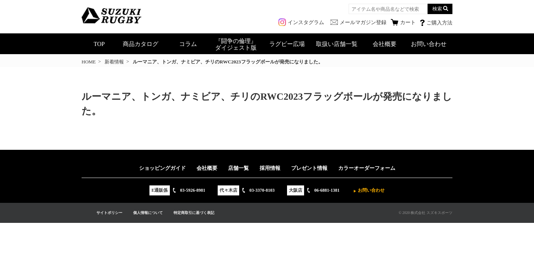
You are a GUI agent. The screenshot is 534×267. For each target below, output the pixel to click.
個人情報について (148, 213)
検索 (437, 8)
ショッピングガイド (162, 168)
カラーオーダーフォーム (366, 168)
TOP (99, 44)
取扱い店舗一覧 (336, 44)
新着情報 (114, 62)
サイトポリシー (109, 213)
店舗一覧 (238, 168)
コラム (188, 44)
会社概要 (384, 44)
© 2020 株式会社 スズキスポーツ (425, 213)
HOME (89, 62)
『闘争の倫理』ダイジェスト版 (236, 44)
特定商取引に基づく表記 (194, 213)
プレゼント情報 (309, 168)
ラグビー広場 (287, 44)
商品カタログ (140, 44)
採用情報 (270, 168)
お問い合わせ (428, 44)
